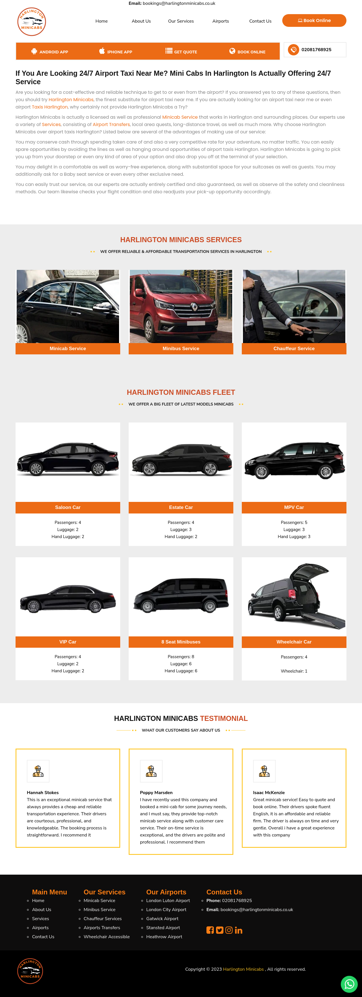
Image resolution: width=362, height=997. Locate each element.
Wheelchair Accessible (107, 937)
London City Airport (166, 910)
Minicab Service (180, 117)
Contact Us (260, 21)
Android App (49, 51)
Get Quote (181, 51)
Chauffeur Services (103, 919)
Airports (220, 21)
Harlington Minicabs (71, 99)
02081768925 (237, 901)
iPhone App (115, 51)
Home (102, 21)
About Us (141, 21)
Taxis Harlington (50, 107)
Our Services (181, 21)
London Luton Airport (168, 901)
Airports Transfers (102, 928)
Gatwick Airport (162, 919)
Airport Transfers (111, 124)
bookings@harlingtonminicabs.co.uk (179, 3)
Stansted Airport (163, 928)
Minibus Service (100, 910)
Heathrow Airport (164, 937)
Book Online (314, 20)
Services (51, 124)
